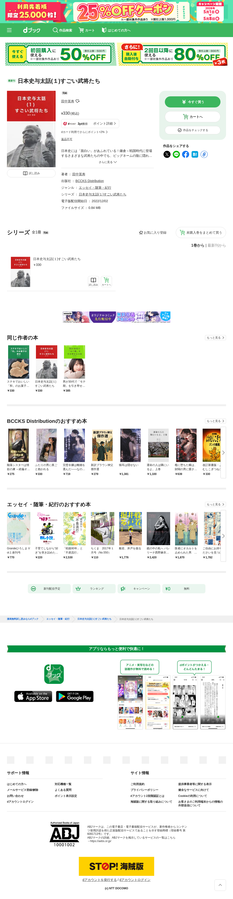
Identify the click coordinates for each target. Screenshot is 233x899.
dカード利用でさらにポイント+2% (83, 132)
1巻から (197, 245)
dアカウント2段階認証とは (147, 796)
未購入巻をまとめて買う (204, 232)
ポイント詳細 (103, 123)
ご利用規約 (137, 784)
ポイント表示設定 (66, 796)
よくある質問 (63, 790)
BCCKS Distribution (90, 181)
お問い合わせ (15, 796)
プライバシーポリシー (144, 790)
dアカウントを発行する (100, 880)
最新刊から (216, 245)
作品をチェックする (195, 130)
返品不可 (66, 139)
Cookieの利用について (192, 796)
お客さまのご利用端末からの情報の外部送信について (200, 803)
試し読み (34, 173)
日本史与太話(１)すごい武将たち (57, 259)
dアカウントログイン (20, 801)
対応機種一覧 (63, 784)
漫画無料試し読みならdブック (22, 619)
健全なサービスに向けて (193, 790)
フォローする (77, 101)
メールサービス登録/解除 (22, 790)
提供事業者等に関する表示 (195, 784)
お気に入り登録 (155, 232)
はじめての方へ (16, 784)
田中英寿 (67, 101)
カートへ (196, 117)
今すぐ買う (196, 102)
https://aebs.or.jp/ (100, 841)
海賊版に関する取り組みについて (151, 801)
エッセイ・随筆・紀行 (95, 187)
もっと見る (214, 337)
